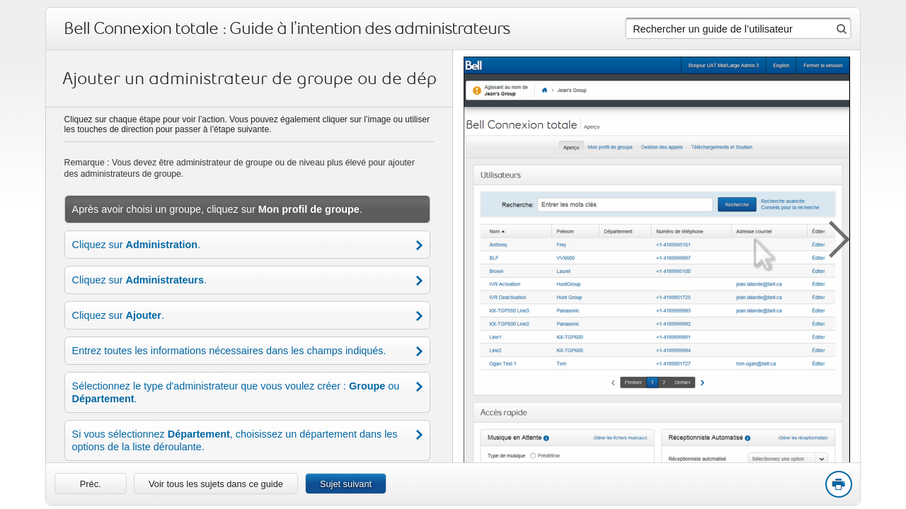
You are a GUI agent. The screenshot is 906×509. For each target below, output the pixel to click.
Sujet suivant (346, 484)
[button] (831, 236)
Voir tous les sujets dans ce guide (216, 484)
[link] (91, 483)
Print (838, 485)
